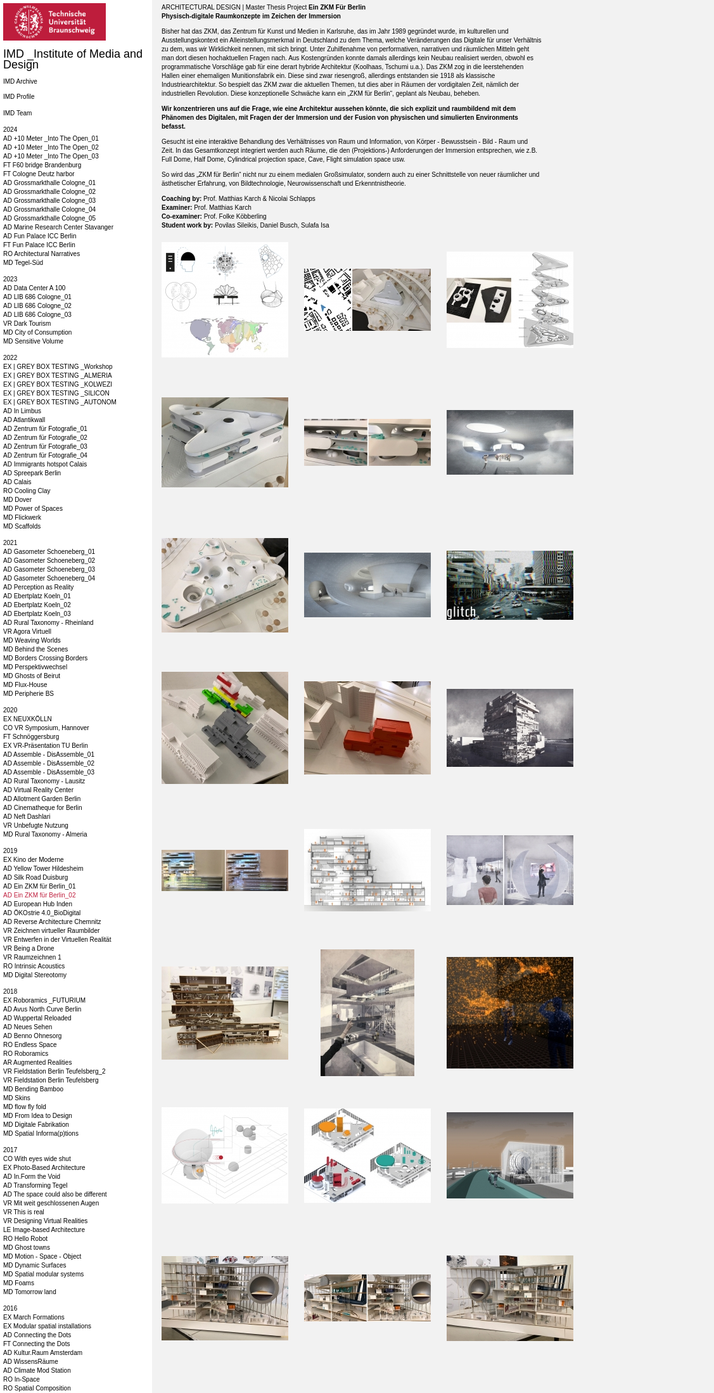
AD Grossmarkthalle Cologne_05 (49, 218)
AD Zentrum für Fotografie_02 (45, 437)
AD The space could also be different (55, 1194)
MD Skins (16, 1097)
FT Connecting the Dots (36, 1343)
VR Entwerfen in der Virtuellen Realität (57, 939)
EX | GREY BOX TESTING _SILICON (56, 393)
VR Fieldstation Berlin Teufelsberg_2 (54, 1071)
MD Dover (17, 499)
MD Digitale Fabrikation (36, 1124)
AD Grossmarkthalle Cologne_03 (49, 200)
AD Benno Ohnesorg (32, 1035)
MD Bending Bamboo (33, 1089)
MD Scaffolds (22, 526)
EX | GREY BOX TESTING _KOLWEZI (57, 384)
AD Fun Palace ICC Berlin (40, 236)
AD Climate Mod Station (37, 1370)
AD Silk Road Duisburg (35, 877)
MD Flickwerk (22, 517)
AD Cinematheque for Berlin (42, 807)
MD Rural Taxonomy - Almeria (45, 834)
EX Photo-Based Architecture (44, 1167)
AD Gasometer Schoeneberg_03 (49, 569)
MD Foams (18, 1283)
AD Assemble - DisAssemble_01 (48, 754)
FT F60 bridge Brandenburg (42, 165)
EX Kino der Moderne (33, 859)
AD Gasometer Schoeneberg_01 (49, 551)
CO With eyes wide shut (37, 1158)
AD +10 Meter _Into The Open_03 (51, 156)
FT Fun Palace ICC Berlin (39, 244)
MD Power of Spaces (33, 508)
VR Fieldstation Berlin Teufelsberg (50, 1080)
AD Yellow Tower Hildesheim (43, 868)
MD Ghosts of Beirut (31, 675)
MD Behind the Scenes (35, 649)
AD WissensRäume (30, 1361)
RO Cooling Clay (26, 490)
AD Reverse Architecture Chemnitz (52, 921)
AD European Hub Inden (37, 904)
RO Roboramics (25, 1053)
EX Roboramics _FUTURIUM (44, 1000)
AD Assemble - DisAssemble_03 (48, 772)
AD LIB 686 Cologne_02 (37, 305)
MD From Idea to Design (37, 1115)
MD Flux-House (25, 684)
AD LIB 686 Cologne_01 (37, 296)
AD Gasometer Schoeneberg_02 (49, 560)
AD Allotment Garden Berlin (41, 798)
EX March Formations (34, 1317)
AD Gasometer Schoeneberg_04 (49, 578)
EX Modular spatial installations (47, 1326)
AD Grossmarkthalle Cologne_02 (49, 191)
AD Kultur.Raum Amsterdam (42, 1352)
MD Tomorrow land (29, 1291)
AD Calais (17, 481)
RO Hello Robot (25, 1238)
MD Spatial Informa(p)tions (41, 1133)
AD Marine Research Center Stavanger (58, 227)
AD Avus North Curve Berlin (42, 1009)
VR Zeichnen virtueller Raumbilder (51, 930)
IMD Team (17, 113)
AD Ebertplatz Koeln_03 (37, 613)
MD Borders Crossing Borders (45, 658)
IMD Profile (18, 96)
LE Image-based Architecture (44, 1229)
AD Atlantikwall (24, 419)
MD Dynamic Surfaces (34, 1265)
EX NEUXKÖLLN (27, 719)
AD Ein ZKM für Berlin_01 (39, 886)
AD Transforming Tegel (35, 1185)
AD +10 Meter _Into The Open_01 (51, 138)
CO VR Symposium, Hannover (46, 727)
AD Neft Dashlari (26, 816)
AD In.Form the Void (31, 1176)
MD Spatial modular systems (43, 1274)
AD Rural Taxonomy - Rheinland (48, 622)
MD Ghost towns (26, 1247)
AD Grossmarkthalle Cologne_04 (49, 209)
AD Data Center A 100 (34, 288)
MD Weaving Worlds (32, 640)
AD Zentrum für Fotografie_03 (45, 446)
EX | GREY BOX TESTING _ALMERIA (57, 375)
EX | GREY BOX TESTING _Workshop (58, 366)
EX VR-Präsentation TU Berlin (45, 745)
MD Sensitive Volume (33, 341)
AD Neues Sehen (27, 1027)
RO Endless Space (30, 1044)
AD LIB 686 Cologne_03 (37, 314)
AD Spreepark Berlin (32, 473)
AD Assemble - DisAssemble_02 (48, 763)
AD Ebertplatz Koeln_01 (37, 596)
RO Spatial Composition (37, 1388)
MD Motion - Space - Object (42, 1256)
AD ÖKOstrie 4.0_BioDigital (41, 912)
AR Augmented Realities (37, 1062)
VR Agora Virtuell (27, 631)
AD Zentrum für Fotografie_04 (45, 455)
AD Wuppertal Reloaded (37, 1018)
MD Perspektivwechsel (35, 667)
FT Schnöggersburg (31, 736)
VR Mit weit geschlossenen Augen (51, 1203)
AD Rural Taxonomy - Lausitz (44, 781)
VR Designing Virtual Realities (45, 1220)
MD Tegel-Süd (23, 262)
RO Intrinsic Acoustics (34, 966)
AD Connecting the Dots (37, 1335)
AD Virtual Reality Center (38, 789)
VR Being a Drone (28, 948)
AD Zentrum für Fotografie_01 (45, 428)
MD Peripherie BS (28, 693)
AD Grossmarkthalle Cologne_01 (49, 182)
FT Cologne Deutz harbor (39, 173)
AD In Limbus (22, 411)
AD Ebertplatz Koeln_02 (37, 604)
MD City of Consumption (37, 332)
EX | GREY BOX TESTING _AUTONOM (60, 402)
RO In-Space (21, 1379)
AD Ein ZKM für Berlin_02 (39, 895)
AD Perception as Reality (38, 587)
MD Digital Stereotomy (35, 975)
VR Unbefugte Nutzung (35, 825)
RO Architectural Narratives (41, 253)
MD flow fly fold (24, 1106)
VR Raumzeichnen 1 (32, 957)
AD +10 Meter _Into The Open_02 (51, 147)
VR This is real (23, 1212)
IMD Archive (20, 81)
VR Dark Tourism (27, 323)
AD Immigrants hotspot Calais (45, 464)
